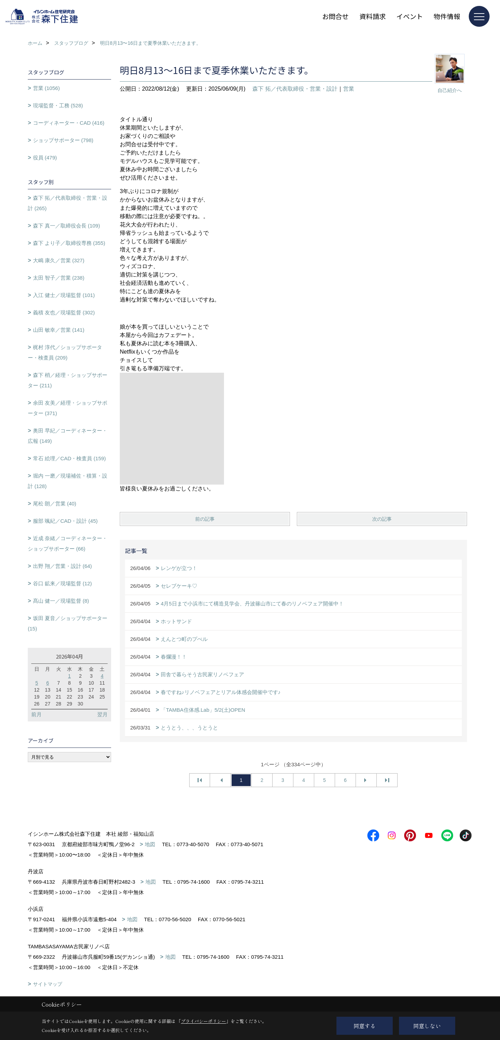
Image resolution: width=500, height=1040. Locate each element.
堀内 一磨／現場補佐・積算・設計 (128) (67, 481)
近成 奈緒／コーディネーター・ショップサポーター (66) (67, 543)
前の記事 (205, 519)
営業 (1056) (46, 88)
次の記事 (382, 519)
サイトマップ (47, 984)
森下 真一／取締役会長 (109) (66, 226)
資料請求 (372, 16)
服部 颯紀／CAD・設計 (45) (65, 521)
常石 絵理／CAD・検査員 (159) (69, 458)
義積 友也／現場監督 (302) (64, 312)
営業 (348, 89)
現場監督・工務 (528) (58, 105)
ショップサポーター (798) (63, 140)
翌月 (102, 714)
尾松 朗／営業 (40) (54, 503)
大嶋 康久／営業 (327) (58, 260)
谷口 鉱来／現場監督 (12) (62, 583)
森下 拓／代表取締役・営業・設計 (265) (67, 203)
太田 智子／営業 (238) (58, 278)
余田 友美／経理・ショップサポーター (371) (67, 408)
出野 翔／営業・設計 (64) (62, 566)
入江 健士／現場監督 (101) (64, 295)
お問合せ (335, 16)
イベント (410, 16)
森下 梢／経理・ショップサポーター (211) (67, 380)
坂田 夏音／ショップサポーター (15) (67, 623)
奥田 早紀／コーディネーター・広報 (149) (67, 436)
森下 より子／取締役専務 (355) (69, 243)
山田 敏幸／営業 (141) (58, 330)
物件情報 (447, 16)
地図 (150, 844)
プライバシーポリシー (203, 1021)
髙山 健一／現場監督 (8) (61, 601)
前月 (36, 714)
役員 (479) (45, 157)
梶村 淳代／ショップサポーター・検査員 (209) (65, 352)
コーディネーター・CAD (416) (69, 123)
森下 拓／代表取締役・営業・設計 (294, 89)
